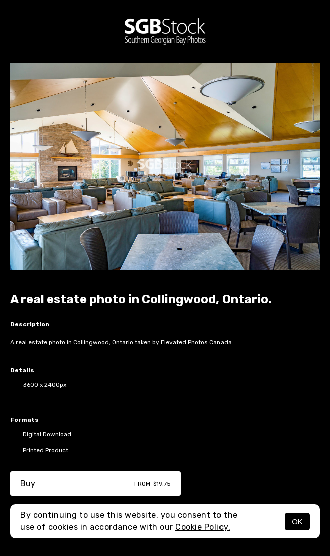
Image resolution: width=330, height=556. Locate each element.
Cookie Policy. (202, 527)
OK (297, 521)
